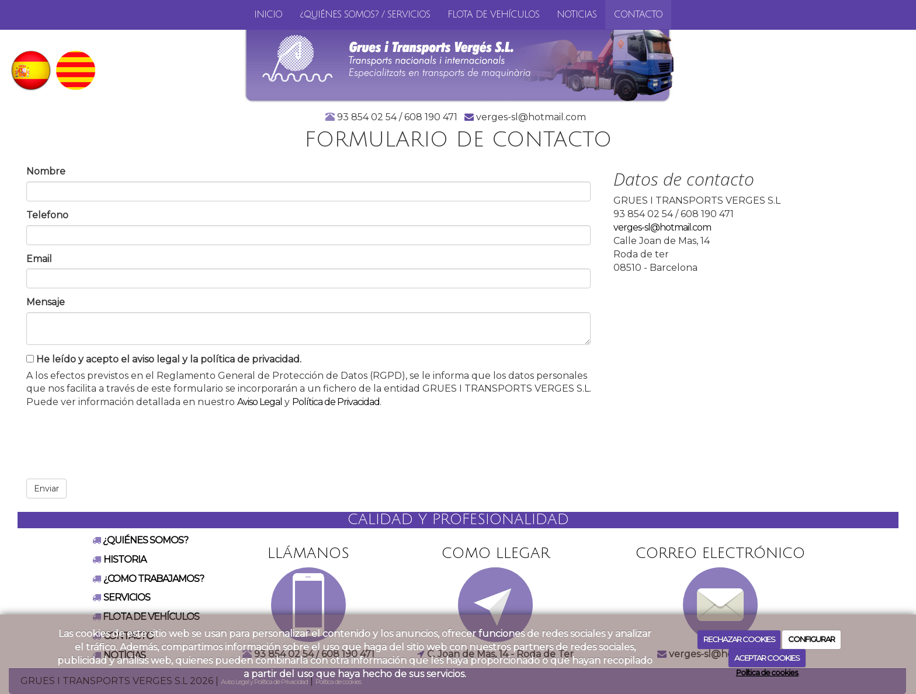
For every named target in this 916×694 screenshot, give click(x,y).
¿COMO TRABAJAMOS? (153, 578)
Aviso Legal (259, 401)
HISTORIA (124, 559)
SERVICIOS (126, 597)
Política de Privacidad (336, 401)
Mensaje (45, 302)
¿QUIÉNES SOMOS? (144, 540)
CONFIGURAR (811, 639)
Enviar (46, 488)
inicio (268, 14)
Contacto (638, 14)
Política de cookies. (767, 672)
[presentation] (115, 439)
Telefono (47, 215)
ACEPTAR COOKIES (767, 657)
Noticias (576, 14)
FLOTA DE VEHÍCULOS (493, 14)
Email (39, 258)
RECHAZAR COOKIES (739, 639)
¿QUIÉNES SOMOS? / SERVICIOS (365, 14)
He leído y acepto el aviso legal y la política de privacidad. (163, 359)
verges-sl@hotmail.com (662, 227)
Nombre (45, 171)
